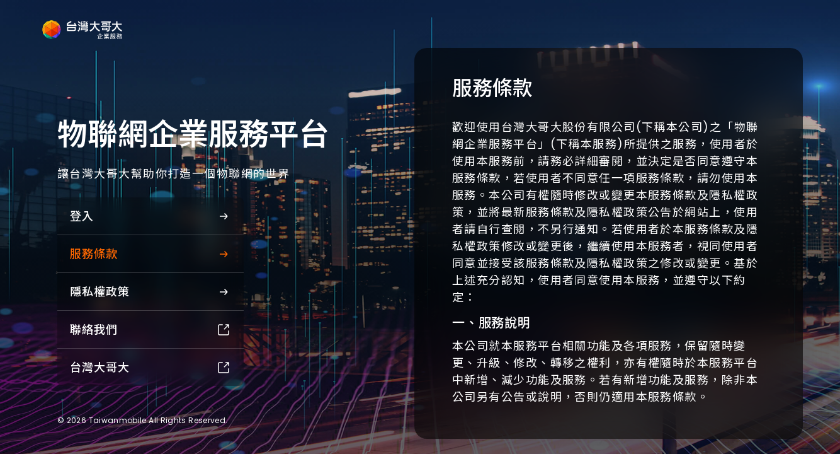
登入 (150, 216)
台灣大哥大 (150, 367)
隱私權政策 (150, 292)
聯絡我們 (150, 329)
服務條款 (150, 254)
